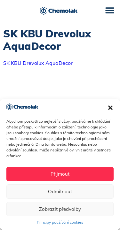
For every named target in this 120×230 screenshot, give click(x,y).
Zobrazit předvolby (60, 209)
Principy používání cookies (60, 222)
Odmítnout (60, 191)
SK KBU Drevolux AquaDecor (38, 63)
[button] (110, 107)
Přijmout (60, 174)
